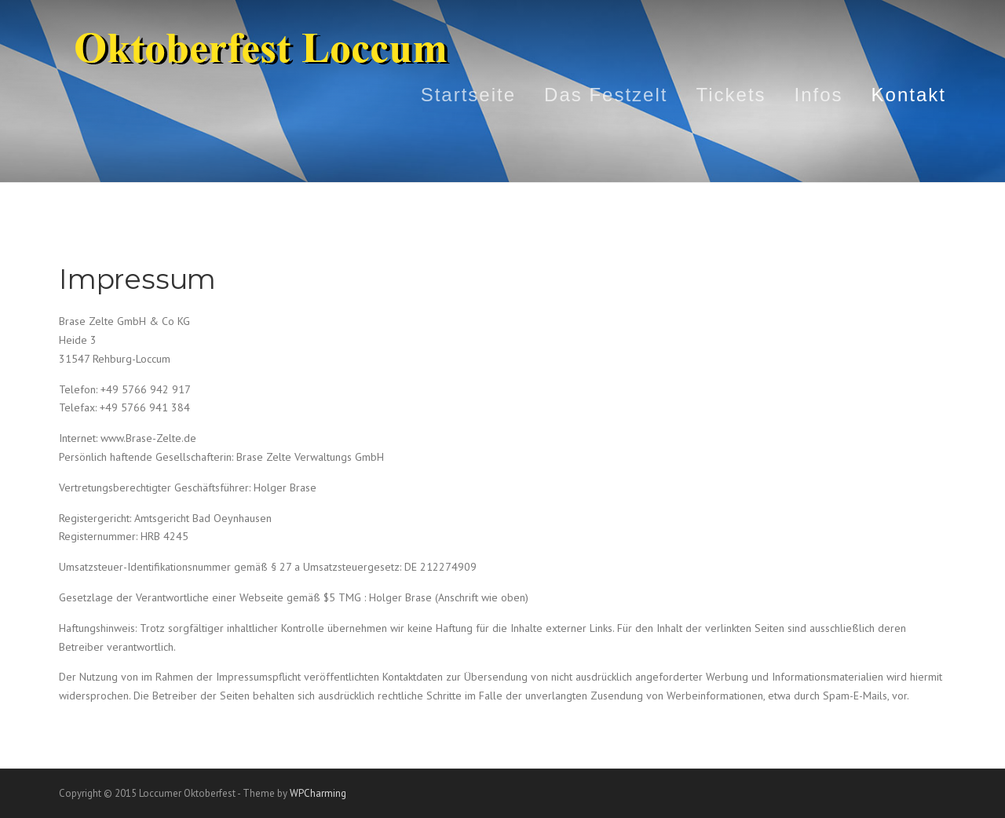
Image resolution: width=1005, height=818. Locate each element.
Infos (819, 94)
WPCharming (318, 793)
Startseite (468, 94)
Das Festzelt (605, 94)
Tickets (731, 94)
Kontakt (909, 94)
